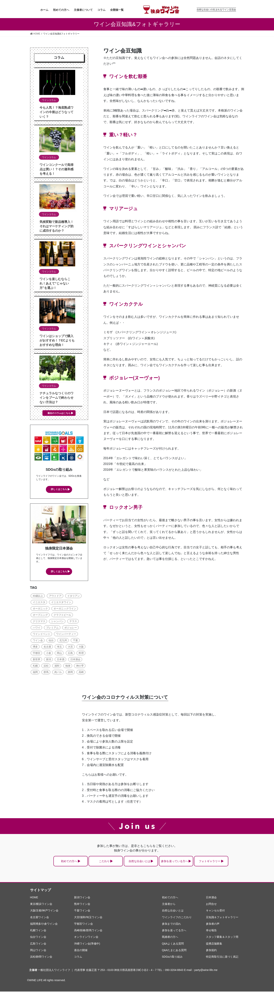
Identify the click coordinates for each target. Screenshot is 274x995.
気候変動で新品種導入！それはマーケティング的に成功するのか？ (56, 226)
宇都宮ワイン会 (83, 927)
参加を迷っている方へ (182, 863)
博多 (35, 647)
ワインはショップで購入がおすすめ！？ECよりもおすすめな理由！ (57, 340)
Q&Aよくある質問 (173, 947)
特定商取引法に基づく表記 (222, 960)
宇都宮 (36, 653)
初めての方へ (52, 863)
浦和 (56, 666)
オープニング (40, 615)
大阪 (81, 647)
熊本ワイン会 (82, 907)
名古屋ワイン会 (39, 920)
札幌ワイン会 (38, 933)
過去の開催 (81, 953)
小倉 (48, 653)
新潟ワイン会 (82, 900)
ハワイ (36, 628)
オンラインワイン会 (86, 940)
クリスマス (39, 621)
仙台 (51, 640)
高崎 (81, 672)
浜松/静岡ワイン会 (41, 960)
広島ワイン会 (38, 947)
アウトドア (55, 596)
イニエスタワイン (61, 602)
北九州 (63, 640)
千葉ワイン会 (82, 914)
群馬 (46, 672)
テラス (73, 621)
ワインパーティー (66, 634)
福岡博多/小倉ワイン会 (44, 927)
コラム (78, 960)
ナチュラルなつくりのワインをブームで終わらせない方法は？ (56, 398)
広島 (70, 653)
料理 (81, 653)
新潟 (48, 660)
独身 (67, 666)
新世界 (36, 660)
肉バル (58, 672)
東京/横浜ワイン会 (41, 907)
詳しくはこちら (59, 489)
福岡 (35, 672)
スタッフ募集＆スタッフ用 (222, 940)
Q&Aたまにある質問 (174, 953)
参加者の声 (212, 927)
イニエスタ (39, 602)
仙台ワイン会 (38, 940)
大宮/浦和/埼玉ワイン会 (88, 920)
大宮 (70, 647)
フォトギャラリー (225, 863)
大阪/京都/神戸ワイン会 (44, 914)
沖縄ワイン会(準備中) (87, 947)
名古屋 (47, 647)
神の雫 (80, 666)
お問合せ (211, 907)
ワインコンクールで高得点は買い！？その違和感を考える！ (56, 169)
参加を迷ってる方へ (174, 933)
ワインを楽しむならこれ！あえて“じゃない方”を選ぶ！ (55, 283)
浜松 (46, 666)
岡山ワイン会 (38, 953)
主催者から (168, 907)
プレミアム (52, 628)
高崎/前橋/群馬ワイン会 (88, 933)
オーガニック (40, 609)
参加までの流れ (171, 927)
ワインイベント (41, 634)
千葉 (75, 640)
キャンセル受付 (215, 914)
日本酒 (60, 660)
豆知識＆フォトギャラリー (222, 920)
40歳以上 (38, 596)
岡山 (59, 653)
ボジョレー (70, 628)
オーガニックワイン (65, 609)
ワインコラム (49, 100)
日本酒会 (75, 660)
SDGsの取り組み (172, 960)
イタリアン (73, 596)
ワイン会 (38, 640)
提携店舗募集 (214, 947)
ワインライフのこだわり (177, 920)
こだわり (96, 863)
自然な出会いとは (139, 863)
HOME (34, 900)
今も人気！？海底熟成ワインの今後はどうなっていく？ (56, 112)
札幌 (35, 666)
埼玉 (59, 647)
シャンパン (57, 621)
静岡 (70, 672)
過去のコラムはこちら (59, 413)
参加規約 (211, 953)
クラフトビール (62, 615)
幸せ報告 (211, 933)
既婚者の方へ (170, 940)
